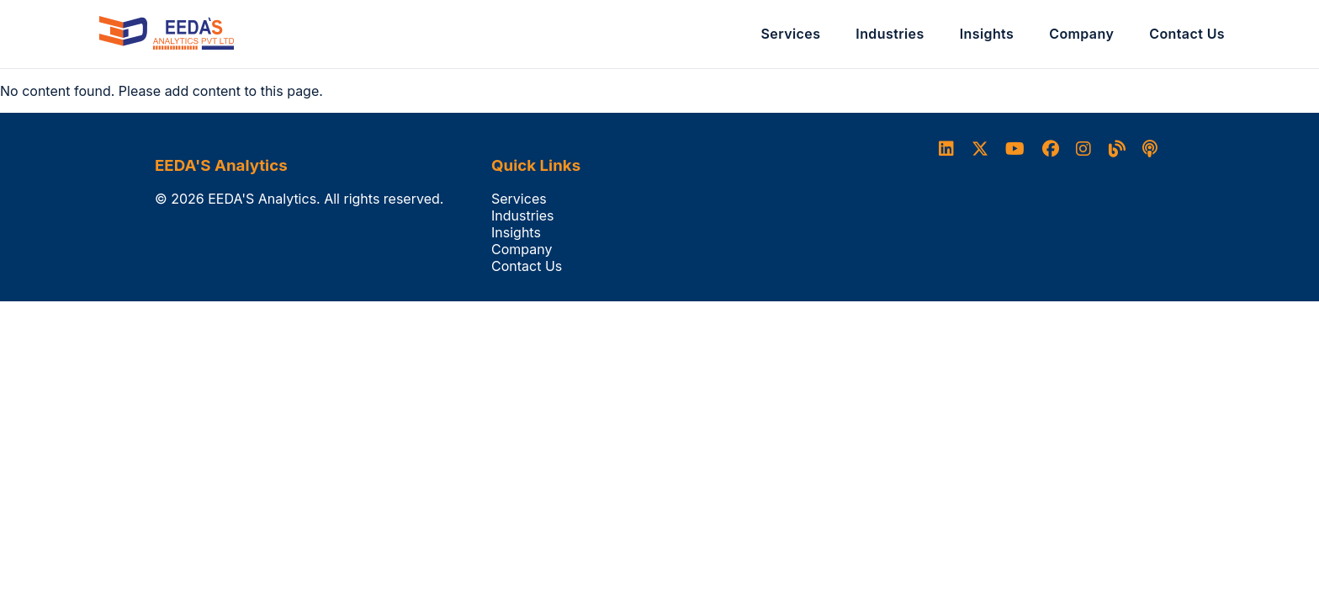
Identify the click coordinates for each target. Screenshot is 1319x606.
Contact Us (1187, 33)
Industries (889, 33)
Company (1081, 33)
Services (791, 33)
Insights (987, 33)
